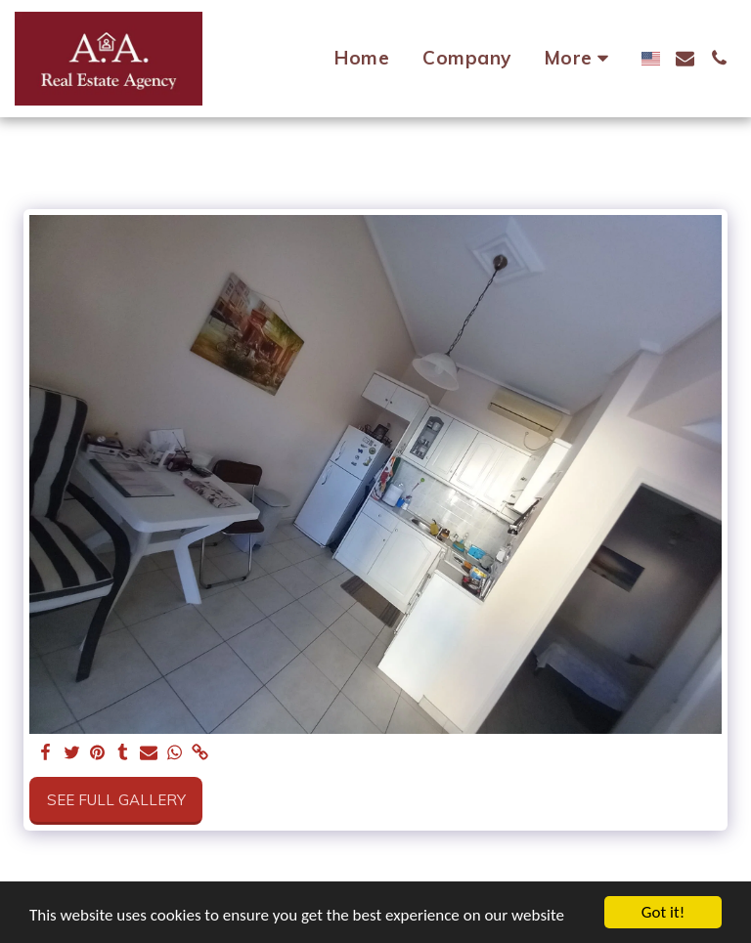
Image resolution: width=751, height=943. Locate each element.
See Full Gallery (116, 800)
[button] (685, 58)
